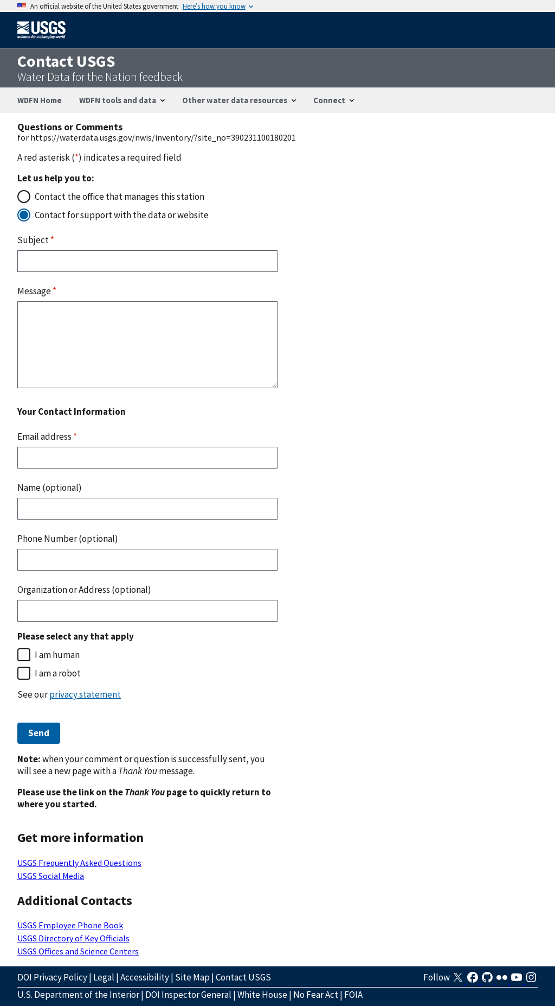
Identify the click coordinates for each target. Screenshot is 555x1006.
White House (262, 995)
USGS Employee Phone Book (70, 925)
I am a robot (58, 673)
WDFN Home (39, 100)
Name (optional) (49, 487)
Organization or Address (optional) (84, 590)
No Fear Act (315, 995)
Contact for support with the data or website (122, 215)
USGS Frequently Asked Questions (79, 862)
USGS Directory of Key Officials (73, 938)
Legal (103, 977)
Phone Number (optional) (67, 539)
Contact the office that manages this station (119, 197)
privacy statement (85, 694)
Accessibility (144, 977)
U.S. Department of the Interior (78, 995)
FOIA (353, 995)
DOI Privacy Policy (52, 977)
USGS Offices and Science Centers (78, 951)
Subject (35, 240)
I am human (57, 655)
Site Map (192, 977)
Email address (47, 436)
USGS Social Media (50, 875)
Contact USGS (243, 977)
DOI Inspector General (188, 995)
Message (36, 291)
